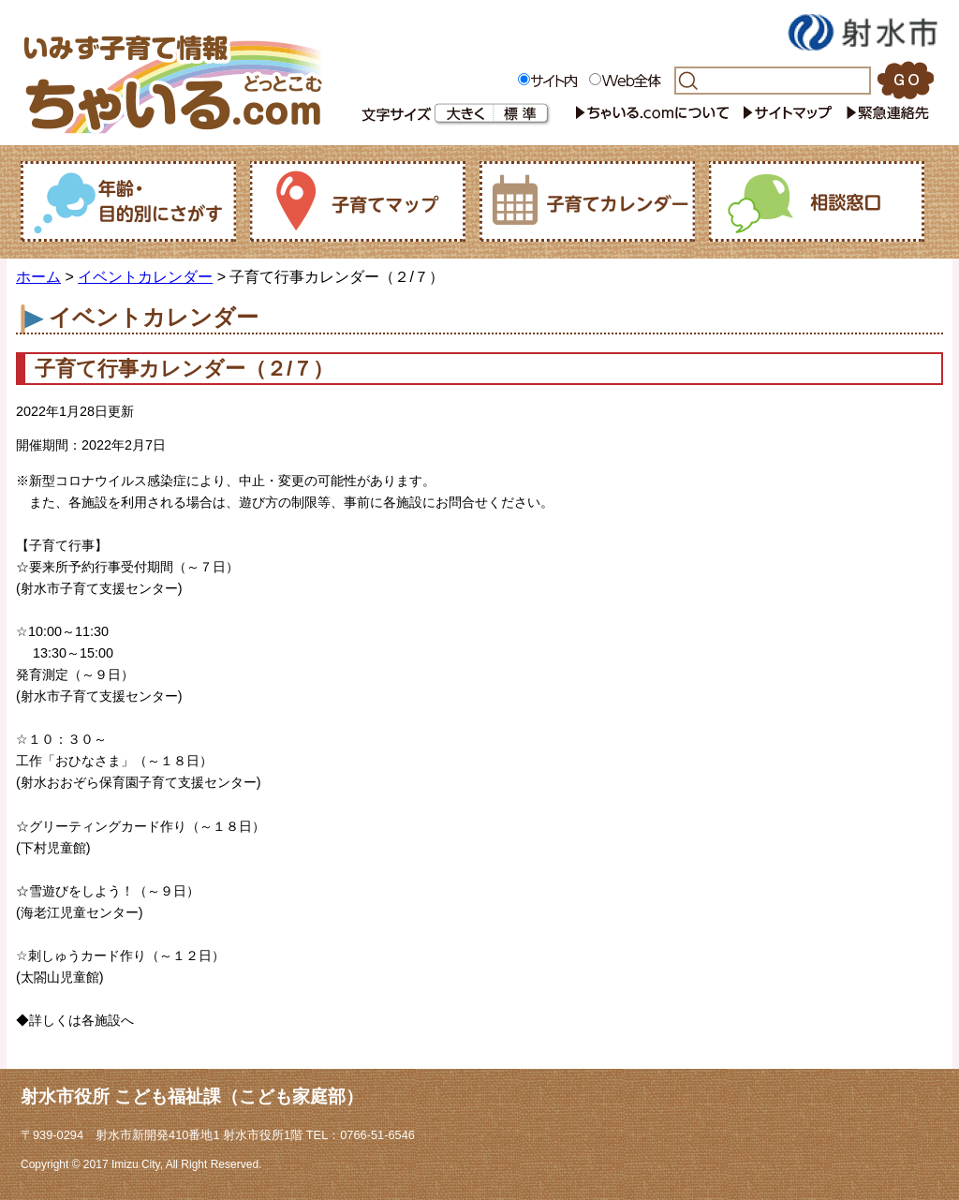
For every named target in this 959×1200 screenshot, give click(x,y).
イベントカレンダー (145, 277)
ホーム (38, 277)
